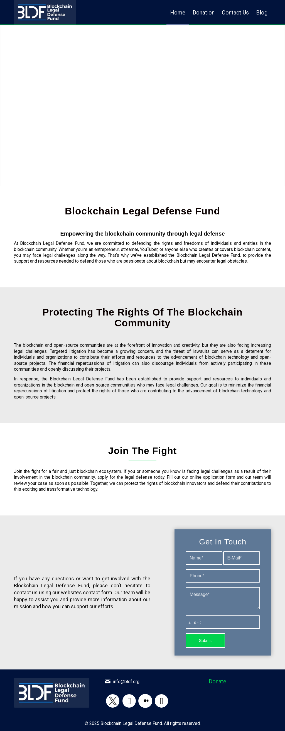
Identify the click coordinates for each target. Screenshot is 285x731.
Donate (217, 681)
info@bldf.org (126, 681)
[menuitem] (177, 12)
